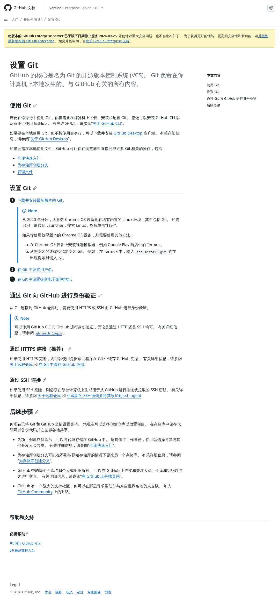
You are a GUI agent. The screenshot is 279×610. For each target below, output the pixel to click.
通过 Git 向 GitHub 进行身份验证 (56, 295)
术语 (48, 592)
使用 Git (23, 105)
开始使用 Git (33, 19)
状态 (69, 592)
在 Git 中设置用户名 (34, 269)
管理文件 (25, 171)
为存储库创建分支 (32, 165)
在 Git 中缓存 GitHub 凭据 (61, 364)
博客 (108, 592)
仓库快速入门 (29, 158)
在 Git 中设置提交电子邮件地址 (44, 279)
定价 (80, 592)
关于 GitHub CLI (107, 123)
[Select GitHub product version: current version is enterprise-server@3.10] (76, 8)
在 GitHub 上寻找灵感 (101, 476)
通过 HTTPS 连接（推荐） (41, 349)
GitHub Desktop (128, 133)
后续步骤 (24, 412)
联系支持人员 (22, 550)
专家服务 (94, 592)
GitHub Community (34, 491)
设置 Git (54, 19)
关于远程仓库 (21, 364)
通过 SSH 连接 (28, 380)
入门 (15, 19)
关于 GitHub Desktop (49, 139)
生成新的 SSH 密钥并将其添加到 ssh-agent (104, 395)
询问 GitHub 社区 (25, 543)
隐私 (58, 592)
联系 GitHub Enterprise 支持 (107, 41)
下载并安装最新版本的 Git (39, 200)
